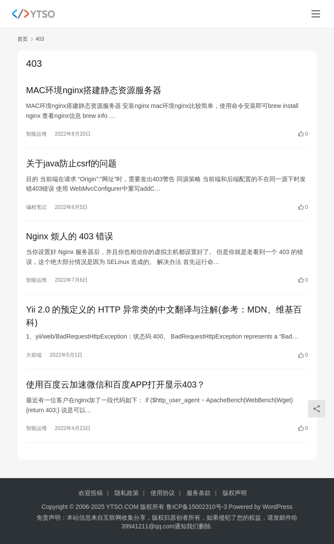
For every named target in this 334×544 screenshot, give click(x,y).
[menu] (316, 14)
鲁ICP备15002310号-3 (196, 506)
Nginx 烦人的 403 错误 (69, 236)
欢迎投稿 (91, 492)
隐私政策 (127, 492)
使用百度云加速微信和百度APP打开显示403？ (115, 385)
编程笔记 (36, 207)
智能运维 (36, 134)
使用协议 (163, 492)
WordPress (277, 506)
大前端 (34, 356)
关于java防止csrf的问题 (71, 163)
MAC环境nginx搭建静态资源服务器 (93, 90)
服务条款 (199, 492)
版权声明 (235, 492)
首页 (22, 39)
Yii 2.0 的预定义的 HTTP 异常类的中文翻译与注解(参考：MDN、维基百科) (164, 316)
